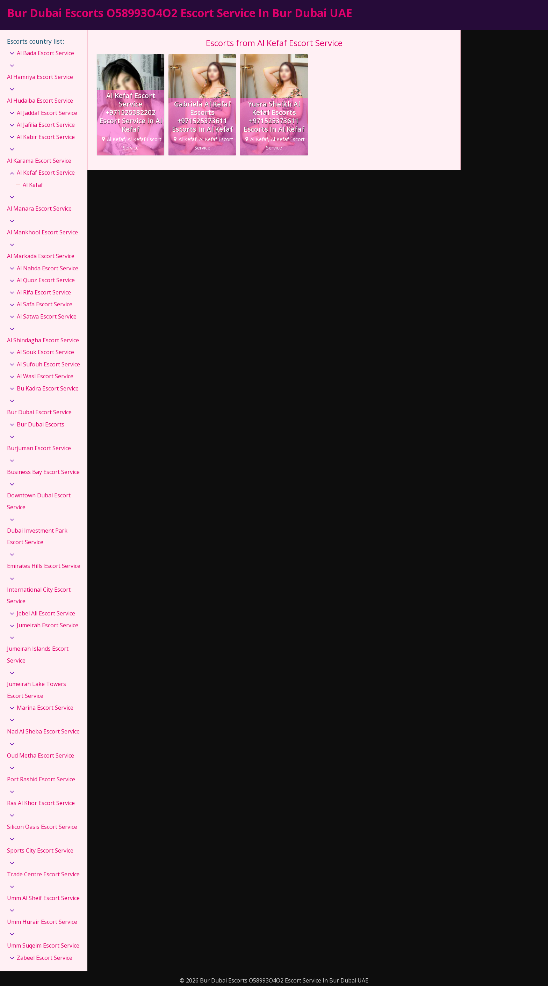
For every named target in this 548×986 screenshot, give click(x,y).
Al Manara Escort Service (39, 208)
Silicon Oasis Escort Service (42, 827)
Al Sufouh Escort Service (48, 364)
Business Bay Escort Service (43, 472)
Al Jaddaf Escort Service (47, 113)
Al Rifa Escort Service (44, 292)
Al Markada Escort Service (40, 256)
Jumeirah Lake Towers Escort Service (36, 690)
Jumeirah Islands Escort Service (37, 654)
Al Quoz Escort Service (46, 280)
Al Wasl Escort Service (45, 376)
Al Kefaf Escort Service (46, 172)
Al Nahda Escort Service (47, 268)
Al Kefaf (33, 185)
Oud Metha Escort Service (40, 755)
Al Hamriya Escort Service (40, 77)
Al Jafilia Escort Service (46, 125)
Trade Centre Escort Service (43, 874)
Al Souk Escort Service (45, 352)
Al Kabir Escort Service (46, 137)
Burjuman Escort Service (39, 448)
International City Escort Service (39, 595)
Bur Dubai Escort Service (39, 412)
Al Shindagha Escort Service (43, 340)
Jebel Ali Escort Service (46, 613)
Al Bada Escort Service (45, 53)
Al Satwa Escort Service (47, 316)
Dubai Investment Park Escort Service (37, 536)
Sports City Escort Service (40, 850)
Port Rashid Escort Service (41, 779)
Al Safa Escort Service (44, 304)
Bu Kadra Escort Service (48, 388)
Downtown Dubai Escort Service (39, 501)
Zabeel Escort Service (44, 958)
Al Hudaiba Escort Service (40, 100)
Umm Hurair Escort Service (42, 922)
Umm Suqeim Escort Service (43, 945)
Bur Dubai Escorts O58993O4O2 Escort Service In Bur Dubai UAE (179, 12)
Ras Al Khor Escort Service (41, 803)
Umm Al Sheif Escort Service (43, 898)
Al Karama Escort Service (39, 161)
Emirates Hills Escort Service (43, 566)
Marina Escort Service (45, 707)
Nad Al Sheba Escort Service (43, 731)
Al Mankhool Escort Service (42, 232)
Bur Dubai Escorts (40, 424)
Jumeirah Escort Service (47, 625)
